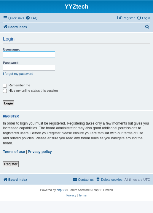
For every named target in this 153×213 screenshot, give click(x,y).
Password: (11, 62)
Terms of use (14, 152)
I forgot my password (18, 73)
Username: (11, 49)
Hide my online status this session (30, 90)
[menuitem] (31, 18)
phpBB (61, 190)
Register (10, 164)
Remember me (16, 85)
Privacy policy (40, 152)
